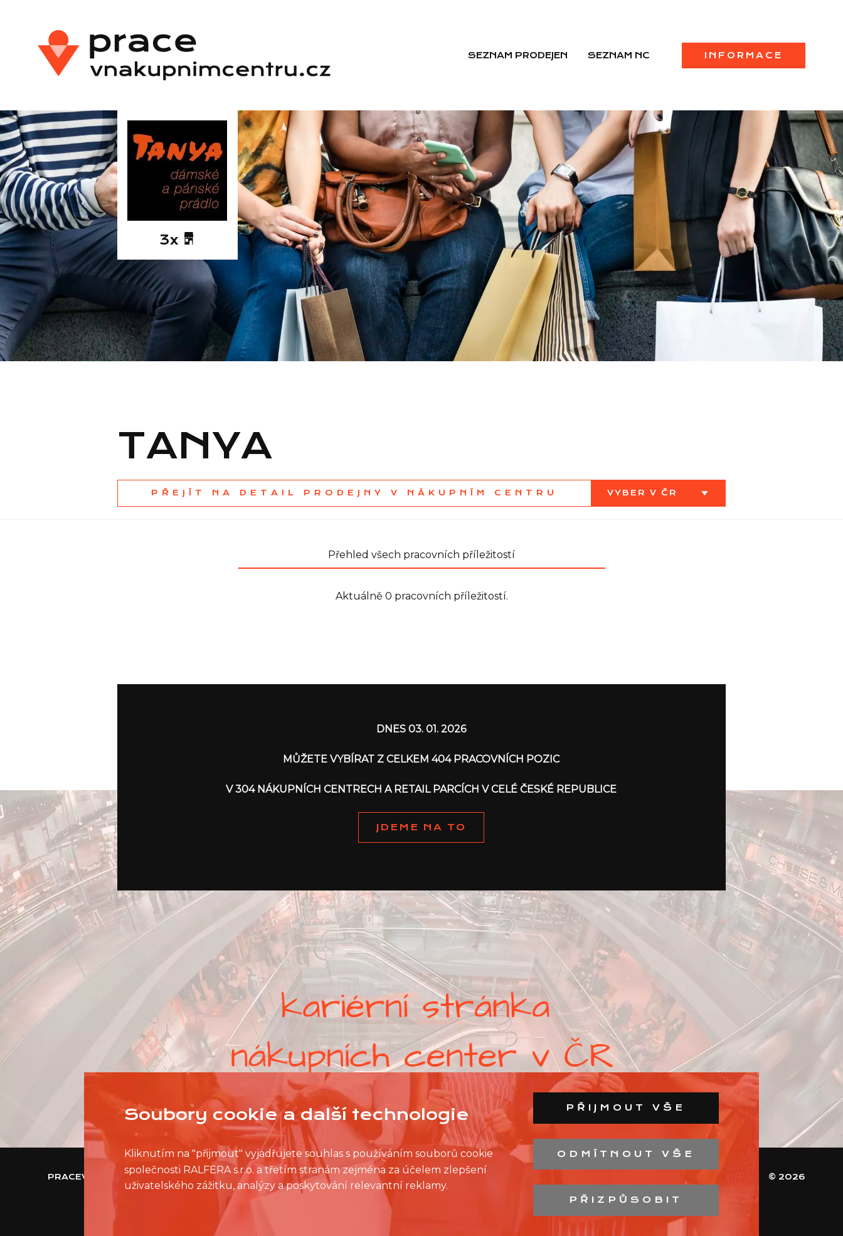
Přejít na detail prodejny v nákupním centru (354, 492)
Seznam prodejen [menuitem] (518, 55)
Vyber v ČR (644, 492)
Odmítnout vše (626, 1153)
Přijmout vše (626, 1107)
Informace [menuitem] (743, 55)
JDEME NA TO (421, 827)
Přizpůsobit (625, 1199)
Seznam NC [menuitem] (619, 55)
